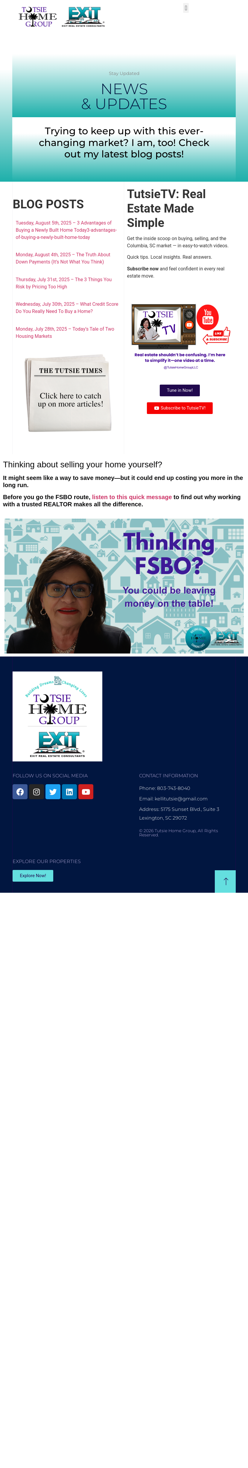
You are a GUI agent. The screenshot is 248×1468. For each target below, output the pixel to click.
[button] (186, 8)
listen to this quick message (132, 497)
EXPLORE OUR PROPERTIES (47, 861)
